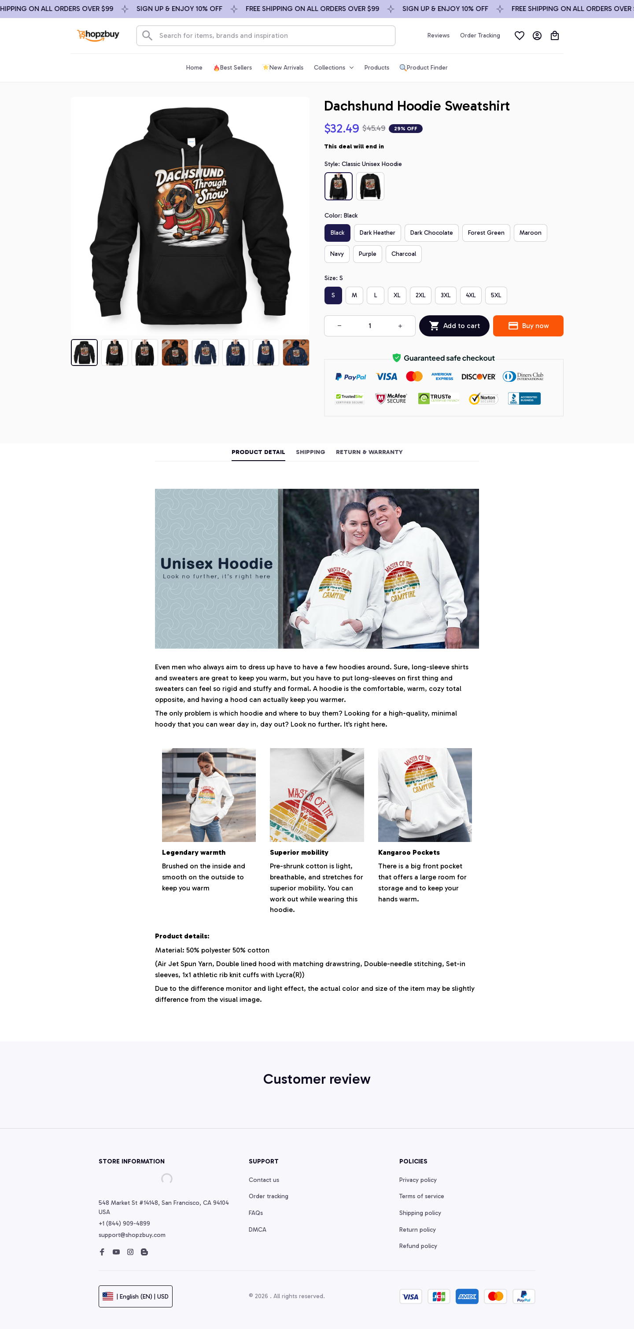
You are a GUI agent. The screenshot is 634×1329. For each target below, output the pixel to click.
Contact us (264, 1180)
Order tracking (268, 1196)
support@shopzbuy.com (132, 1235)
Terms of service (421, 1196)
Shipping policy (420, 1213)
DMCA (257, 1229)
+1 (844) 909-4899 (124, 1223)
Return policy (417, 1229)
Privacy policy (418, 1180)
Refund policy (418, 1246)
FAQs (256, 1213)
